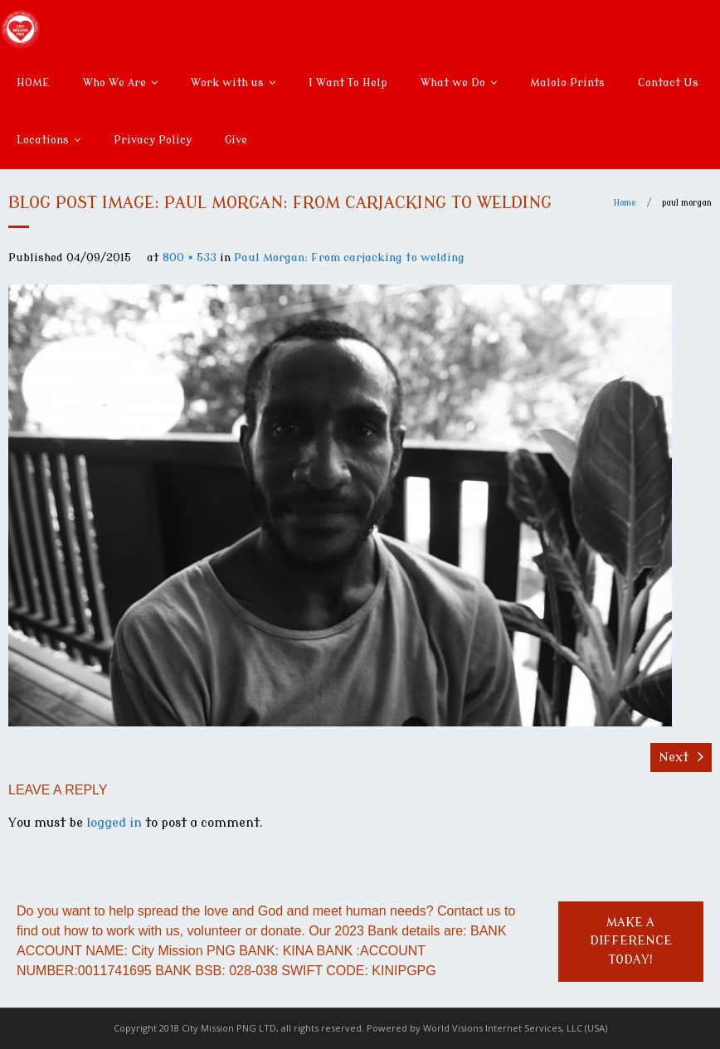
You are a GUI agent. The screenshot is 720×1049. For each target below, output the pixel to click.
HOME (33, 82)
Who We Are (114, 82)
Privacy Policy (153, 140)
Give (236, 140)
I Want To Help (348, 82)
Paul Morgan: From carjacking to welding (349, 257)
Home (625, 202)
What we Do (453, 82)
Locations (43, 140)
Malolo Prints (567, 82)
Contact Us (668, 82)
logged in (114, 823)
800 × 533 (189, 257)
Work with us (227, 82)
